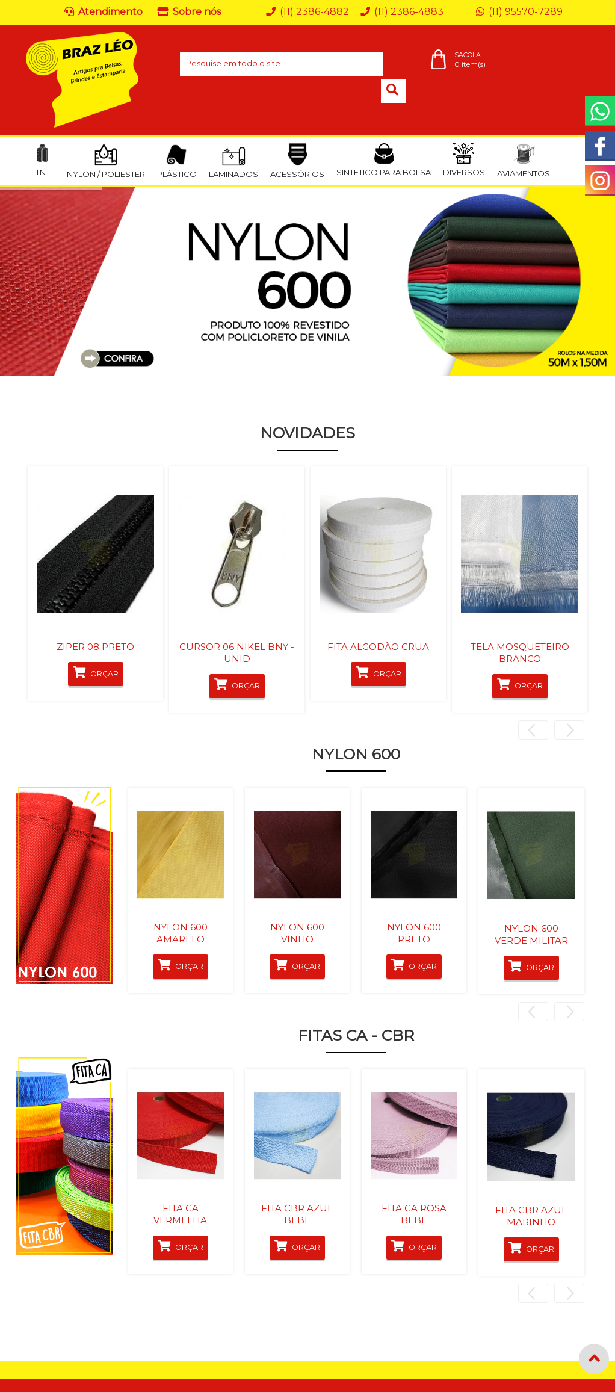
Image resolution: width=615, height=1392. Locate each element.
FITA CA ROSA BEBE (414, 1214)
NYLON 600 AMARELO (180, 933)
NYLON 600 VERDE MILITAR (531, 934)
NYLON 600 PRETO (414, 933)
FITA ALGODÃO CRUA (378, 646)
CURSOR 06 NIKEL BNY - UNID (236, 652)
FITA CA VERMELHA (180, 1214)
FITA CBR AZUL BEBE (297, 1214)
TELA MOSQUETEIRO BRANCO (520, 652)
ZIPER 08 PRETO (95, 646)
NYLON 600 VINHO (297, 933)
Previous (533, 730)
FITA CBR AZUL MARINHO (531, 1216)
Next (569, 730)
